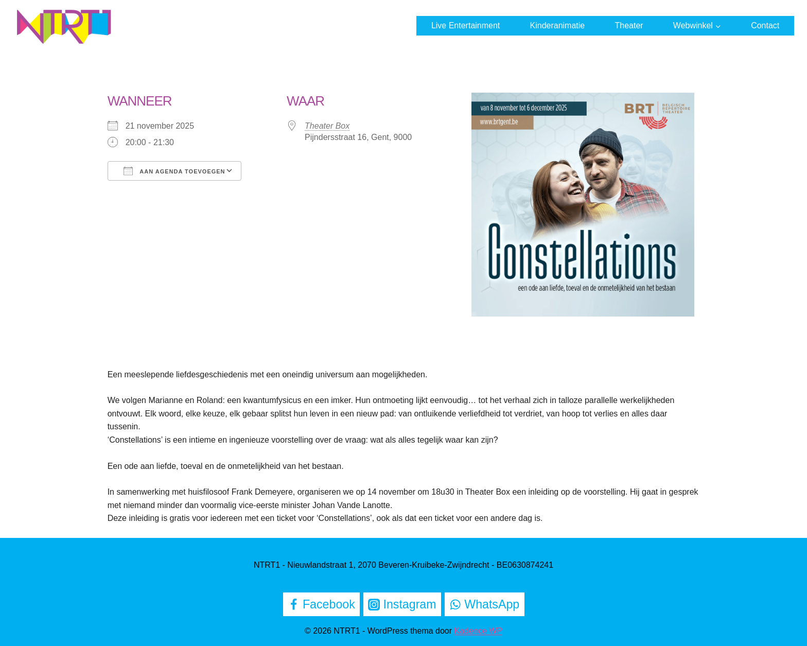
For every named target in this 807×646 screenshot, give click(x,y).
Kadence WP (478, 630)
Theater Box (327, 125)
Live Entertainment (465, 25)
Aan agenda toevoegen (174, 171)
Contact (765, 25)
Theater (629, 25)
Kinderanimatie (557, 25)
